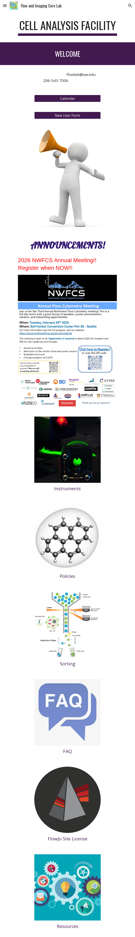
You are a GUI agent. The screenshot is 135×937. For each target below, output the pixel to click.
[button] (5, 5)
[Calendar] (67, 98)
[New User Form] (67, 115)
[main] (67, 27)
